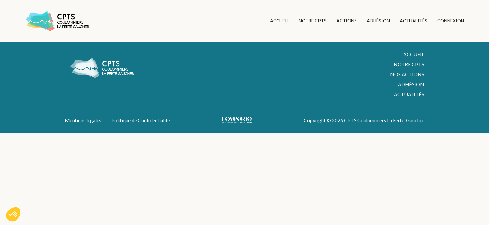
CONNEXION (450, 20)
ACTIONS (346, 20)
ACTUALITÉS (413, 20)
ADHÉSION (378, 20)
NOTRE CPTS (313, 20)
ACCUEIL (279, 20)
